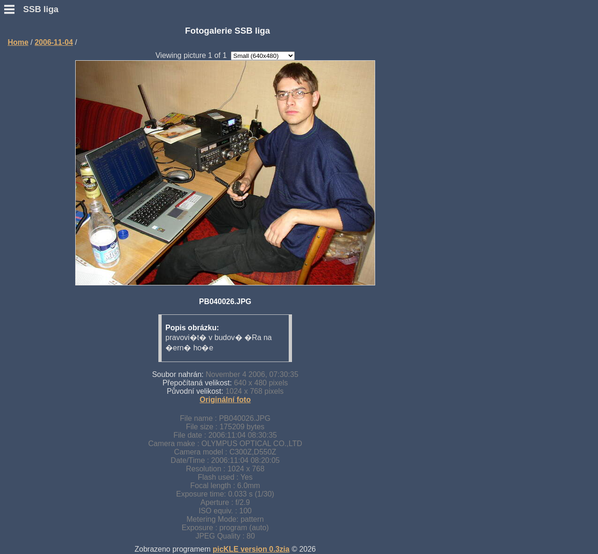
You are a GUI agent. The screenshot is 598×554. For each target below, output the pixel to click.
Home (17, 42)
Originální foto (224, 400)
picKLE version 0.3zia (251, 549)
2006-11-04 (54, 42)
